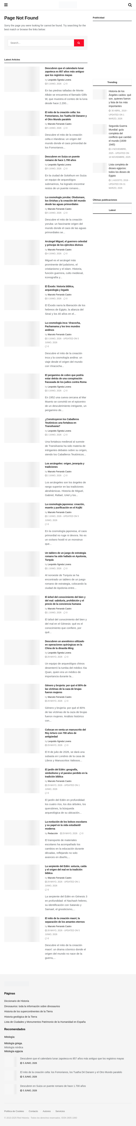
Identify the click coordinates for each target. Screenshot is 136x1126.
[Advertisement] (112, 50)
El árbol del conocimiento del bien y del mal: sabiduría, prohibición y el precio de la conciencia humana (65, 600)
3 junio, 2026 (53, 298)
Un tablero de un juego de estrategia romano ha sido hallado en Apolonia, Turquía (66, 556)
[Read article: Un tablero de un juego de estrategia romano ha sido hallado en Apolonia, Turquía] (22, 564)
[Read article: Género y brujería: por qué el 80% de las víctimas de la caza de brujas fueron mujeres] (22, 696)
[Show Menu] (6, 5)
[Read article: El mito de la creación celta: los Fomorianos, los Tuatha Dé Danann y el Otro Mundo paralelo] (22, 123)
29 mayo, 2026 (53, 657)
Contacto (33, 1111)
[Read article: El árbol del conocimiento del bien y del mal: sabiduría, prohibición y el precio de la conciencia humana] (22, 608)
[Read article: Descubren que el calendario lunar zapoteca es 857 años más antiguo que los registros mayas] (22, 79)
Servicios (60, 1111)
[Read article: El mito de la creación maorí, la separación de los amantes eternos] (22, 929)
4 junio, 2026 (53, 253)
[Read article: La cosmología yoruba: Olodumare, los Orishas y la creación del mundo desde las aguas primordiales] (22, 208)
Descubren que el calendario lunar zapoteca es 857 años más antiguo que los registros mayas (64, 72)
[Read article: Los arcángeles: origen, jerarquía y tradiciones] (22, 474)
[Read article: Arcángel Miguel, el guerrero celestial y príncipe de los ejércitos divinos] (22, 252)
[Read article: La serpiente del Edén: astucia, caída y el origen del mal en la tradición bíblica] (22, 877)
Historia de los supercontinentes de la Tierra (28, 1011)
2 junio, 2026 (53, 435)
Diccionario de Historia (16, 1001)
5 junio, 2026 (53, 84)
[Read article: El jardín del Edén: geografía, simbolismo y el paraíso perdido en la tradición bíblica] (22, 780)
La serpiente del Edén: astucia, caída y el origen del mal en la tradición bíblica (66, 870)
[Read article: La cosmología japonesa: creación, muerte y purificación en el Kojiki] (22, 515)
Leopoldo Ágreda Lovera (59, 80)
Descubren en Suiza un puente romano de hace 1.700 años (53, 1086)
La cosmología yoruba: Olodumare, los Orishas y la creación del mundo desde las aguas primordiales (65, 201)
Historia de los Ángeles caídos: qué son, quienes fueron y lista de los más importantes (120, 98)
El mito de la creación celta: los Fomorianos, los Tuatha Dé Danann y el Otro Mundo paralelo (66, 116)
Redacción (53, 833)
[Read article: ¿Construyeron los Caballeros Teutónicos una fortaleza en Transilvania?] (22, 430)
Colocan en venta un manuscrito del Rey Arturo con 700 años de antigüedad (65, 733)
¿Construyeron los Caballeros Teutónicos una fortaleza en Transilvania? (62, 423)
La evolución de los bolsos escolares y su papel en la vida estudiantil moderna (66, 825)
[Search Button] (130, 5)
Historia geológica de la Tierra (20, 1016)
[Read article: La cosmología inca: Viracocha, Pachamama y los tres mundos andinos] (22, 334)
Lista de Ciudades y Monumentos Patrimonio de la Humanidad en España (45, 1021)
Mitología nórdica (13, 1047)
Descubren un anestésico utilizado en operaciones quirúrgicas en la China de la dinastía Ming (64, 645)
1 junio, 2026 (53, 568)
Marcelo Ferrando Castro (59, 124)
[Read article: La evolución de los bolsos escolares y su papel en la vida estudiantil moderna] (22, 832)
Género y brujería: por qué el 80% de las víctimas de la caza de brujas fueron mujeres (65, 689)
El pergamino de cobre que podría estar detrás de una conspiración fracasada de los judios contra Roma (66, 378)
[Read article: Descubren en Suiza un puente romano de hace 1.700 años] (22, 167)
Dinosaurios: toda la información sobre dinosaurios (32, 1006)
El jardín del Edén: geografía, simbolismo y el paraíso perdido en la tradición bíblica (66, 773)
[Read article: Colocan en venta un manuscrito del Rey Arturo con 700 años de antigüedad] (22, 740)
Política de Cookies (14, 1111)
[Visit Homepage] (68, 5)
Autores (47, 1111)
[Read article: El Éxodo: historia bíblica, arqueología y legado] (22, 297)
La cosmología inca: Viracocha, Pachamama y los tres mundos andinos (63, 326)
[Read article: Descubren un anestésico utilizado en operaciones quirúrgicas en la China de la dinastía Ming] (22, 652)
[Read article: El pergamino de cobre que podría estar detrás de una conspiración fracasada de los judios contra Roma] (22, 386)
